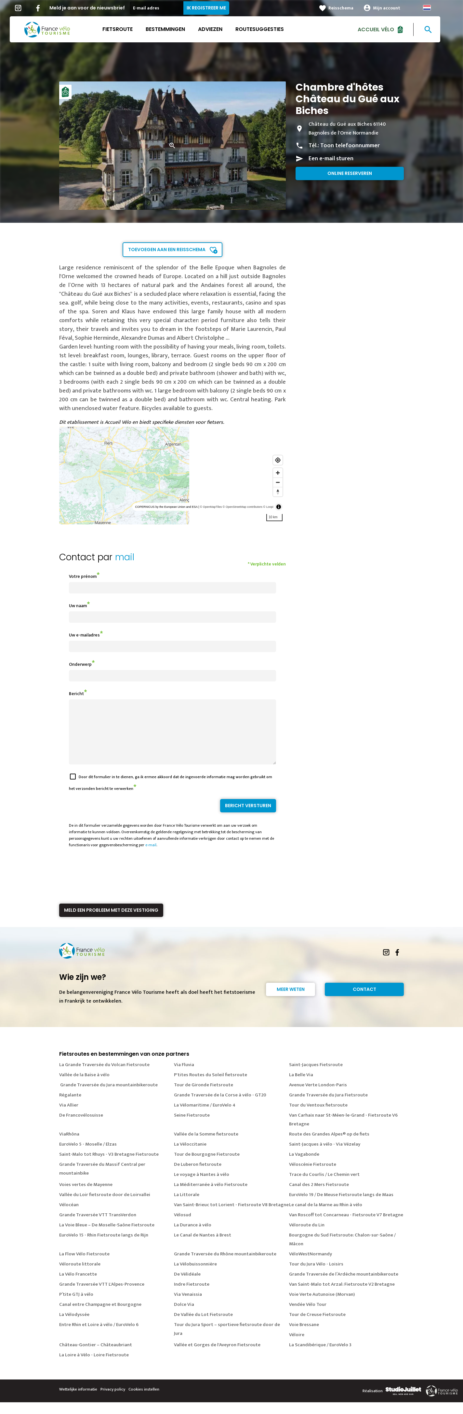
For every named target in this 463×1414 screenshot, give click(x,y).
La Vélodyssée (74, 1326)
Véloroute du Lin (306, 1237)
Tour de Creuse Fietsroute (317, 1326)
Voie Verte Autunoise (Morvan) (322, 1306)
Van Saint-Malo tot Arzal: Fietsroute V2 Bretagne (342, 1296)
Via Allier (68, 1117)
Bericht (76, 693)
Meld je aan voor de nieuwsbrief (93, 8)
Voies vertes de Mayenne (85, 1196)
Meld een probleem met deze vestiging (111, 922)
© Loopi (268, 506)
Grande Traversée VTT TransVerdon (97, 1226)
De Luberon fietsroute (197, 1176)
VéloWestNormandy (310, 1266)
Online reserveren (349, 173)
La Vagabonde (304, 1166)
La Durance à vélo (192, 1237)
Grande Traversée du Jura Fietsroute (328, 1107)
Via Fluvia (184, 1076)
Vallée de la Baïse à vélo (84, 1086)
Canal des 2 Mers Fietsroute (319, 1196)
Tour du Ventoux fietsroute (318, 1117)
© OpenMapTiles (211, 506)
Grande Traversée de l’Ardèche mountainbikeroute (343, 1286)
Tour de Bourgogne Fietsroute (207, 1166)
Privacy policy (112, 1401)
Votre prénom (83, 576)
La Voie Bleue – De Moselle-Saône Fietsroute (106, 1237)
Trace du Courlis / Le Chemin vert (324, 1186)
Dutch (433, 7)
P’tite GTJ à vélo (76, 1306)
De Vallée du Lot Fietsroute (203, 1326)
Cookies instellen (143, 1401)
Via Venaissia (188, 1306)
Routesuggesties (266, 29)
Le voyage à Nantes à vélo (201, 1186)
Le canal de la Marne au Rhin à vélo (325, 1216)
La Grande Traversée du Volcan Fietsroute (104, 1076)
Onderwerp (80, 664)
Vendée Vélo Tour (307, 1316)
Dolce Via (184, 1316)
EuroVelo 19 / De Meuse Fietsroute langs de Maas (341, 1206)
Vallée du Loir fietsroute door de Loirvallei (104, 1206)
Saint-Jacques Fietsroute (316, 1076)
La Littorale (186, 1206)
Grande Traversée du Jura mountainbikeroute (108, 1097)
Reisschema (347, 8)
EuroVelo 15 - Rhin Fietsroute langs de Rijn (103, 1247)
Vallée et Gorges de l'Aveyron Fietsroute (217, 1356)
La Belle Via (301, 1086)
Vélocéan (69, 1216)
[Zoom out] (278, 482)
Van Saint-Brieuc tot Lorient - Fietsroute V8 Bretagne (231, 1216)
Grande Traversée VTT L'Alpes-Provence (101, 1296)
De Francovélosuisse (81, 1127)
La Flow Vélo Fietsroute (84, 1266)
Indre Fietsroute (191, 1296)
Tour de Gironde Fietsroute (203, 1097)
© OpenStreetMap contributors (242, 506)
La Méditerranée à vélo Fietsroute (210, 1196)
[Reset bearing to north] (278, 491)
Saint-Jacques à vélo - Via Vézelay (324, 1156)
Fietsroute (124, 29)
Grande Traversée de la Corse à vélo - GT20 (220, 1107)
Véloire (296, 1346)
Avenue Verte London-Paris (318, 1097)
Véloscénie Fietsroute (312, 1176)
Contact (364, 1001)
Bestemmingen (172, 29)
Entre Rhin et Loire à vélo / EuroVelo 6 (99, 1336)
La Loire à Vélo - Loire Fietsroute (94, 1367)
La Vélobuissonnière (195, 1276)
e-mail (150, 856)
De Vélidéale (187, 1286)
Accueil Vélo (382, 29)
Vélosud (182, 1226)
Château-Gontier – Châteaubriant (95, 1356)
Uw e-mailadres (84, 635)
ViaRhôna (69, 1146)
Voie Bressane (304, 1336)
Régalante (70, 1107)
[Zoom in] (278, 473)
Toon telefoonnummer (350, 145)
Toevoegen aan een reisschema (166, 249)
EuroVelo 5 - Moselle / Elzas (88, 1156)
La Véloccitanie (190, 1156)
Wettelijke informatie (78, 1401)
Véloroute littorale (79, 1276)
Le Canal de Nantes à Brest (202, 1247)
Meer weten (291, 1001)
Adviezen (217, 29)
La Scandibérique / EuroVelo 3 (320, 1356)
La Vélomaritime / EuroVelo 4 (204, 1117)
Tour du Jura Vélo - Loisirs (316, 1276)
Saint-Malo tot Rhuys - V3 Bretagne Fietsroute (109, 1166)
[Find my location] (278, 460)
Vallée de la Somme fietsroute (206, 1146)
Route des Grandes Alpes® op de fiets (329, 1146)
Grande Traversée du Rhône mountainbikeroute (225, 1266)
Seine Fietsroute (192, 1127)
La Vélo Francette (78, 1286)
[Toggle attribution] (279, 507)
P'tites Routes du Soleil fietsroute (210, 1086)
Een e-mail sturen (331, 159)
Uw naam (78, 605)
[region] (172, 475)
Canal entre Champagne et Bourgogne (100, 1316)
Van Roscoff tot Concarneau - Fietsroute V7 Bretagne (346, 1226)
